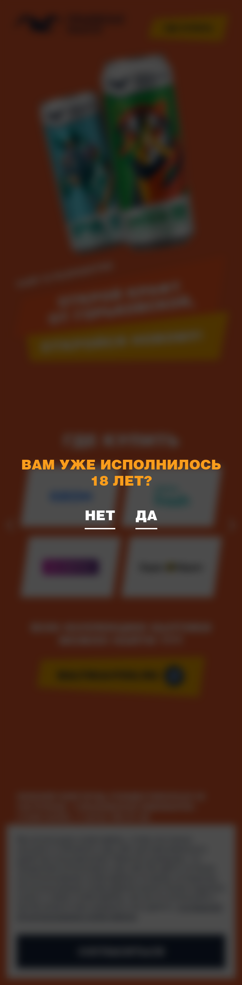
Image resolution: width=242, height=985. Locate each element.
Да (146, 515)
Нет (100, 515)
